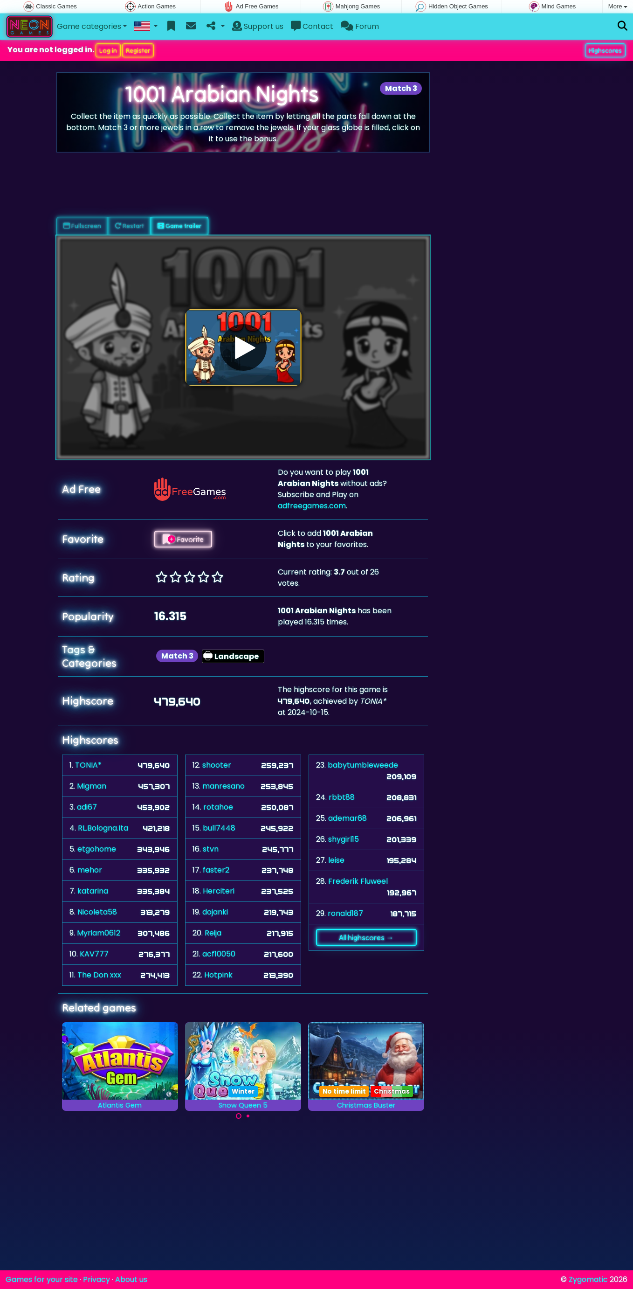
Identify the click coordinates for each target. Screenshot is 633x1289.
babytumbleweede (363, 765)
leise (336, 860)
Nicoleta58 (97, 912)
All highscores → (366, 937)
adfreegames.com (312, 505)
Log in (108, 50)
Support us (257, 26)
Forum (360, 26)
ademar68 (347, 818)
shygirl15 (343, 839)
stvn (211, 849)
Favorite (183, 539)
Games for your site (42, 1279)
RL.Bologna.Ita (103, 828)
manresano (223, 786)
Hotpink (218, 975)
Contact (312, 26)
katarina (92, 891)
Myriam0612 (98, 933)
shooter (216, 765)
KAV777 (94, 954)
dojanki (215, 912)
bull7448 (219, 828)
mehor (89, 870)
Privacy (96, 1279)
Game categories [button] (89, 26)
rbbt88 (342, 797)
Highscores (605, 50)
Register (138, 50)
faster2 (216, 870)
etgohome (96, 849)
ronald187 (345, 913)
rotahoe (218, 807)
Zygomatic (588, 1279)
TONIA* (88, 765)
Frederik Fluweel (358, 881)
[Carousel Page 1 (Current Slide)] (238, 1116)
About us (131, 1279)
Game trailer (179, 226)
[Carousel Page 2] (248, 1116)
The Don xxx (99, 975)
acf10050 (218, 954)
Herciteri (218, 891)
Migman (91, 786)
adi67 (87, 807)
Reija (213, 933)
